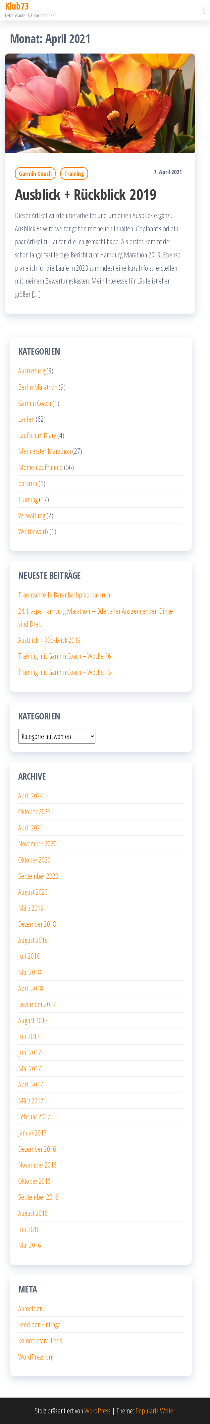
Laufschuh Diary (37, 435)
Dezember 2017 (37, 1004)
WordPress (97, 1410)
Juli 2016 (29, 1229)
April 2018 (30, 988)
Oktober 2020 (34, 860)
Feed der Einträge (39, 1324)
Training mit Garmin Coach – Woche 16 (64, 656)
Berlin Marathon (37, 387)
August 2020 (33, 892)
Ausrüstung (31, 370)
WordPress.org (35, 1357)
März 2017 (30, 1100)
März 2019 (30, 908)
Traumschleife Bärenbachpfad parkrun (64, 594)
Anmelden (30, 1308)
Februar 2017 (34, 1116)
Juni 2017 (29, 1052)
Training (74, 173)
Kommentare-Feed (40, 1340)
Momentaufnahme (40, 467)
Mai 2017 (29, 1068)
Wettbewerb (33, 531)
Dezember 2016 (37, 1149)
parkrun (27, 483)
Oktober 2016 (34, 1181)
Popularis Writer (155, 1410)
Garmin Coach (35, 173)
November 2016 (37, 1165)
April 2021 (30, 827)
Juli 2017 (29, 1036)
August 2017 (33, 1020)
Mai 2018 (29, 972)
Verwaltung (31, 515)
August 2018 (33, 940)
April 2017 (30, 1084)
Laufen (26, 419)
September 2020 (38, 876)
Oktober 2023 (34, 811)
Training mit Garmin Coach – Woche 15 (64, 672)
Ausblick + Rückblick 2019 (85, 194)
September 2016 (38, 1197)
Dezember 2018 (37, 924)
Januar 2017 (32, 1132)
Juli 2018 (29, 956)
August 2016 (33, 1213)
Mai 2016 (29, 1245)
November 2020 (37, 843)
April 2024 (30, 795)
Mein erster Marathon (44, 451)
